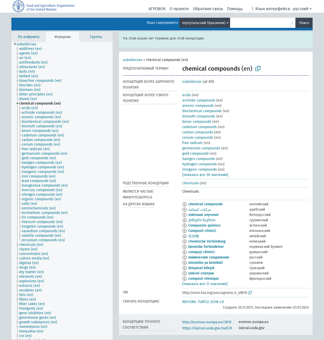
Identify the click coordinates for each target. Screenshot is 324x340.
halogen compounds (198, 159)
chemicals (190, 183)
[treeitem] (28, 44)
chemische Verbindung (207, 241)
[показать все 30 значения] (205, 175)
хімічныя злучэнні (203, 215)
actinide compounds (198, 100)
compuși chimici (201, 252)
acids (186, 95)
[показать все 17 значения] (205, 284)
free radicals (192, 143)
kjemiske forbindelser (206, 247)
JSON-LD (217, 302)
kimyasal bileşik (201, 268)
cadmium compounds (199, 127)
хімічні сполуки (201, 273)
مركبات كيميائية (199, 209)
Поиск (304, 23)
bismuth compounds (198, 116)
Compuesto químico (204, 225)
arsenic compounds (198, 106)
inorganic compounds (199, 169)
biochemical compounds (202, 111)
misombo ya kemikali (205, 263)
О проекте (179, 8)
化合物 (193, 236)
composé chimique (203, 278)
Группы (96, 37)
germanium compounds (201, 148)
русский (301, 8)
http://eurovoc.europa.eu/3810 (206, 322)
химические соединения (208, 257)
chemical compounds (205, 204)
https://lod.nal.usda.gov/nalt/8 (207, 328)
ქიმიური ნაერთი (201, 220)
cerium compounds (197, 137)
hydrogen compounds (199, 164)
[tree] (62, 190)
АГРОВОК (157, 8)
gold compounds (195, 153)
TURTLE (203, 302)
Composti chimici (202, 231)
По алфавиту (28, 37)
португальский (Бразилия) (204, 23)
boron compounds (196, 121)
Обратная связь (208, 8)
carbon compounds (197, 132)
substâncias (132, 60)
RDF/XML (189, 302)
